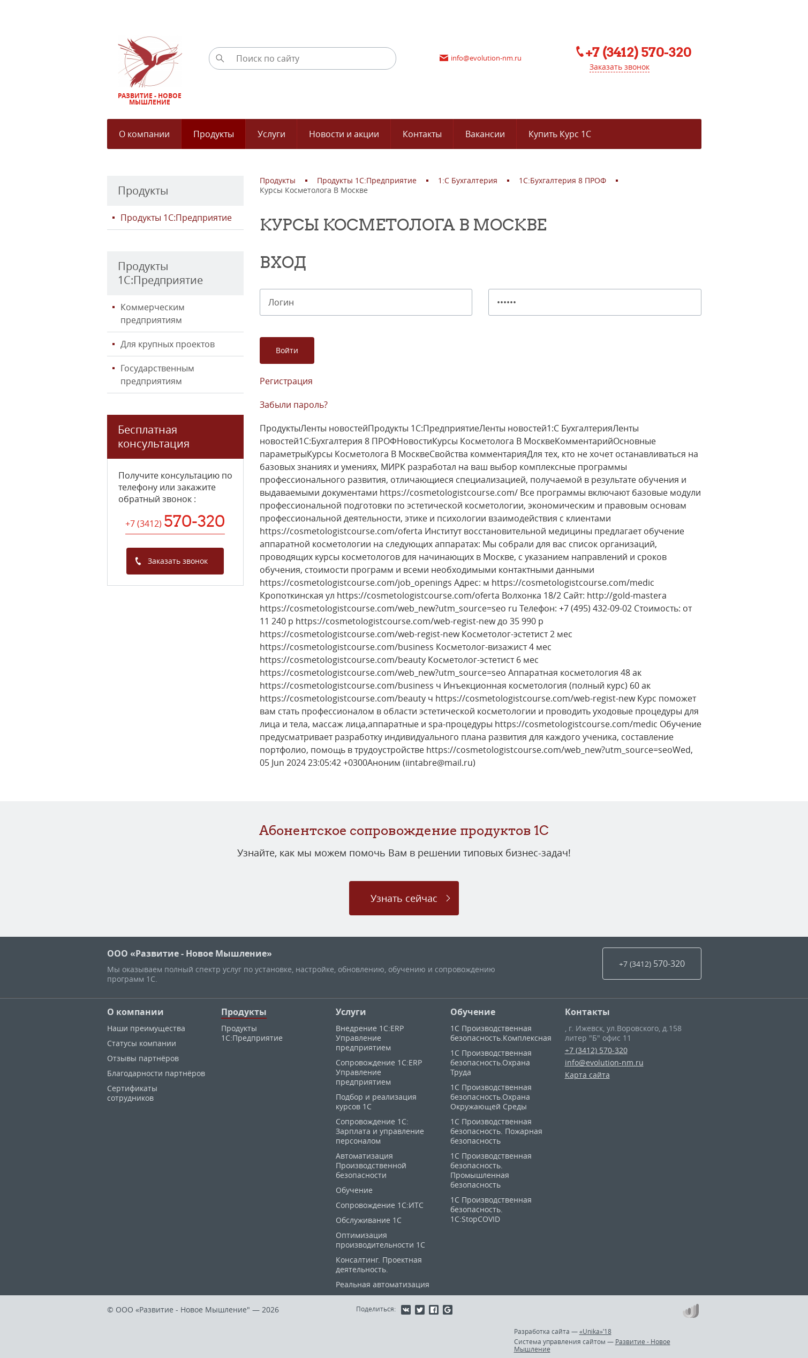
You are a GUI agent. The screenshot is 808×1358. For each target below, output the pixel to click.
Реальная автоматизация (382, 1284)
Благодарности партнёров (156, 1073)
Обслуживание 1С (369, 1220)
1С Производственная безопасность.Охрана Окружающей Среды (491, 1096)
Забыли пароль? (294, 405)
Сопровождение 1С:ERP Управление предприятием (379, 1072)
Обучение (354, 1190)
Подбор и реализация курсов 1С (376, 1101)
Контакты (587, 1012)
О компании (135, 1012)
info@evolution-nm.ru (604, 1062)
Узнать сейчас (404, 898)
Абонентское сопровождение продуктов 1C (404, 830)
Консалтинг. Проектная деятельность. (379, 1264)
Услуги (351, 1012)
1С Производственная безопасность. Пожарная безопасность (496, 1131)
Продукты (244, 1012)
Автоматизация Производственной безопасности (371, 1165)
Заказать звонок (620, 67)
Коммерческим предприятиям (152, 313)
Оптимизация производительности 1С (380, 1240)
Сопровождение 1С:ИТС (380, 1205)
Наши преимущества (146, 1028)
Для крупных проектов (167, 344)
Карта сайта (587, 1075)
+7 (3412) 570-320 (596, 1050)
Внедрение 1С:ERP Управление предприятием (370, 1038)
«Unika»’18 (595, 1331)
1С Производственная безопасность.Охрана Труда (491, 1062)
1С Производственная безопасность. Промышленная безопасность (491, 1170)
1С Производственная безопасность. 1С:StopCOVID (491, 1209)
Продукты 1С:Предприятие (176, 217)
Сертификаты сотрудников (132, 1093)
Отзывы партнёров (143, 1058)
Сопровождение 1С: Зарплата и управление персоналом (380, 1131)
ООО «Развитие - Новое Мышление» (189, 953)
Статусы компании (141, 1043)
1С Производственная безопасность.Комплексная (501, 1033)
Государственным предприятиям (157, 374)
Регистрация (286, 381)
